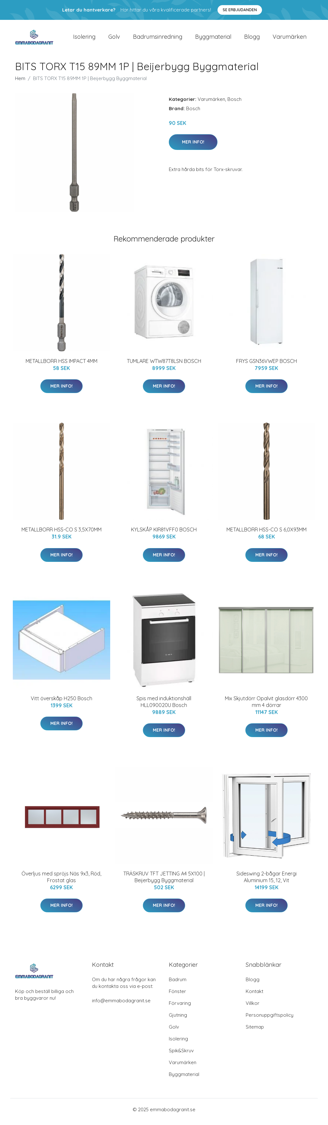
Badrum (177, 984)
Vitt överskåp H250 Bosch (61, 703)
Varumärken (290, 39)
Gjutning (178, 1019)
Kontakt (254, 996)
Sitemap (255, 1031)
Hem (20, 83)
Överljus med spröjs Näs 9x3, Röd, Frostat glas (61, 881)
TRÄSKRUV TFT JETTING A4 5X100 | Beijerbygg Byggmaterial (164, 881)
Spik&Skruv (181, 1055)
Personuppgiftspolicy (269, 1019)
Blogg (252, 39)
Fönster (177, 996)
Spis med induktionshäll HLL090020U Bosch (163, 706)
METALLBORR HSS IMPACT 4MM (61, 365)
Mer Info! (193, 146)
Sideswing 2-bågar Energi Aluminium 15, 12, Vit (266, 881)
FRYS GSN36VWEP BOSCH (266, 365)
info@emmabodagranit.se (121, 1005)
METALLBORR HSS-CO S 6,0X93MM (266, 534)
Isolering (84, 39)
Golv (114, 39)
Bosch (234, 104)
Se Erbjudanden (240, 9)
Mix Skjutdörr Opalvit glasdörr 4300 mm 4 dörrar (266, 706)
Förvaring (180, 1008)
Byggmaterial (213, 39)
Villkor (252, 1008)
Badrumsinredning (157, 39)
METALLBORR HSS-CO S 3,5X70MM (61, 534)
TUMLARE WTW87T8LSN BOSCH (164, 365)
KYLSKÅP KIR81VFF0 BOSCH (164, 534)
